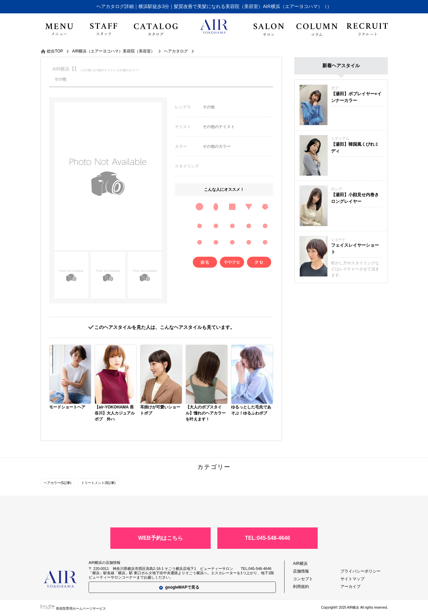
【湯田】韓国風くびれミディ (355, 147)
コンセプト (303, 579)
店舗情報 (301, 571)
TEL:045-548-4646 (267, 538)
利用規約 (301, 586)
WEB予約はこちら (160, 538)
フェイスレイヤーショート (355, 248)
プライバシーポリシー (360, 571)
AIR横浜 (300, 563)
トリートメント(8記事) (98, 483)
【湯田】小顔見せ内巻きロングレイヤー (355, 198)
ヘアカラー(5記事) (57, 483)
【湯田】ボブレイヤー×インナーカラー (356, 97)
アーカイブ (350, 586)
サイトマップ (352, 579)
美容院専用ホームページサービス (73, 608)
